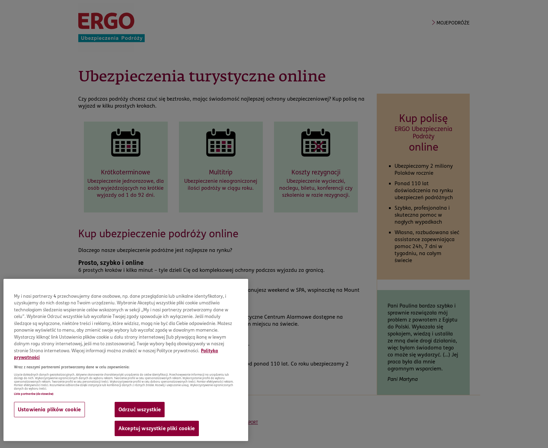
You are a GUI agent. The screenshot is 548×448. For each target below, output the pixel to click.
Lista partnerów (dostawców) (33, 394)
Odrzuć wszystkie (139, 409)
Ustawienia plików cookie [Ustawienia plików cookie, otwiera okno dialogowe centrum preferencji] (49, 409)
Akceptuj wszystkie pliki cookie (156, 428)
